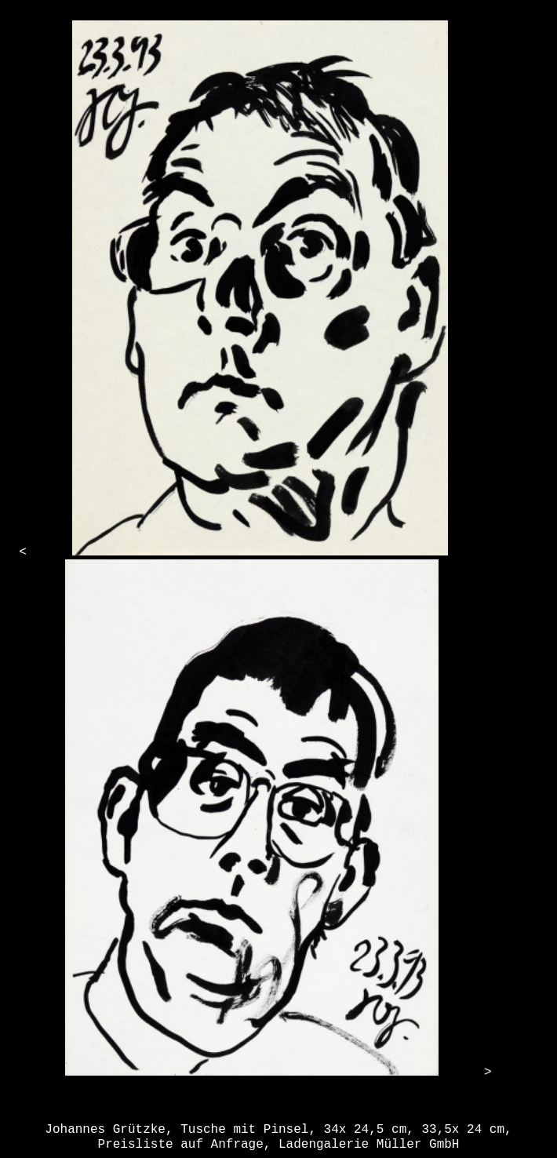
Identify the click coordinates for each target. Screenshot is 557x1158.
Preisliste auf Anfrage (181, 1145)
